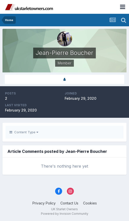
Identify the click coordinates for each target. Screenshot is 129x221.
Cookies (90, 203)
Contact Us (69, 203)
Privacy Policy (44, 203)
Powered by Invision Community (64, 213)
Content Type (23, 132)
